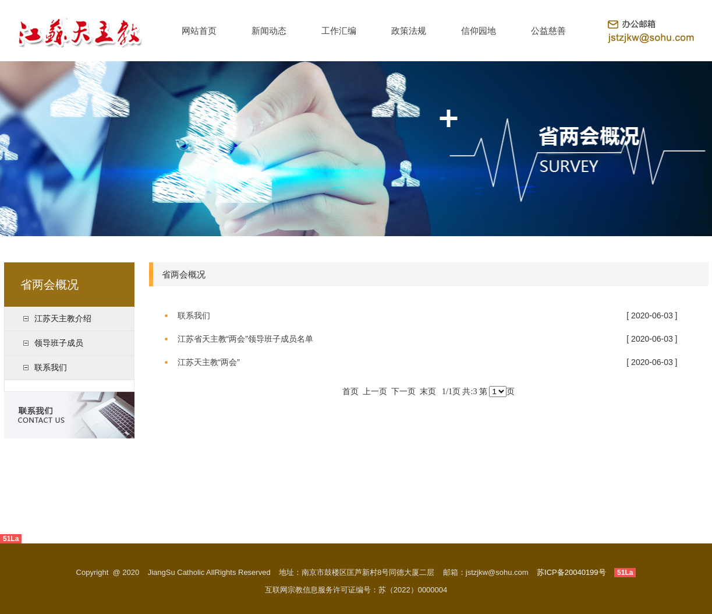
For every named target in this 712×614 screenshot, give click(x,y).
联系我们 (50, 367)
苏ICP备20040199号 (571, 572)
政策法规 (408, 31)
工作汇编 (338, 31)
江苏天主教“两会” (209, 362)
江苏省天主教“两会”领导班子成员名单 (245, 338)
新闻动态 (268, 31)
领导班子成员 (58, 343)
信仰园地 (478, 31)
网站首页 (199, 31)
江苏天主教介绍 (62, 318)
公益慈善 (548, 31)
